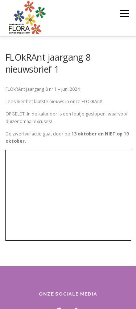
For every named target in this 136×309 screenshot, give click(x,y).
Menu (124, 14)
